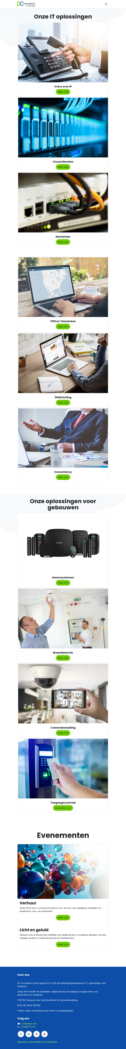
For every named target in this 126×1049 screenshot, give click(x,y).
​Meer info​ (63, 658)
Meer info (63, 91)
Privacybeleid (50, 1042)
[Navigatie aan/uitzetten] (106, 4)
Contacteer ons (63, 808)
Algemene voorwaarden (29, 1042)
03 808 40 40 (28, 1026)
